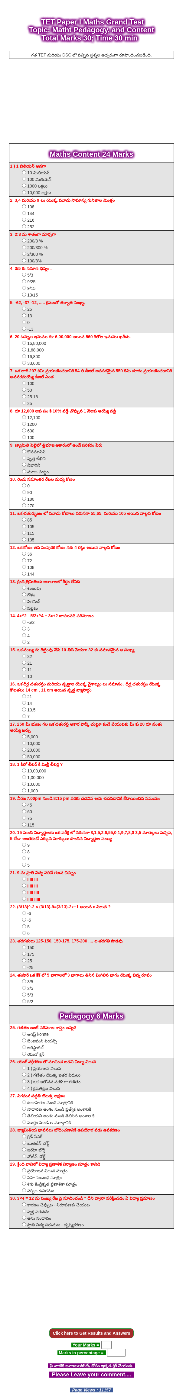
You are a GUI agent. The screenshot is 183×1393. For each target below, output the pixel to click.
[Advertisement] (91, 101)
